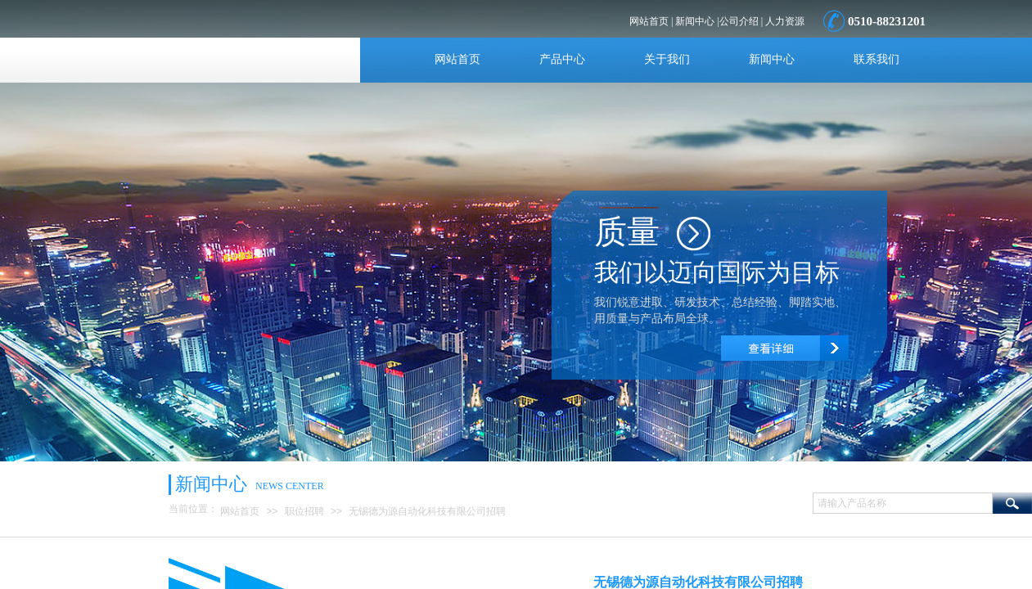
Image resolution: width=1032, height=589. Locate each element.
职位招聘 (304, 511)
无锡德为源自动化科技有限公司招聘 (427, 511)
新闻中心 (772, 59)
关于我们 (667, 59)
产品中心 (562, 59)
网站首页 (457, 59)
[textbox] (903, 503)
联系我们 (876, 59)
